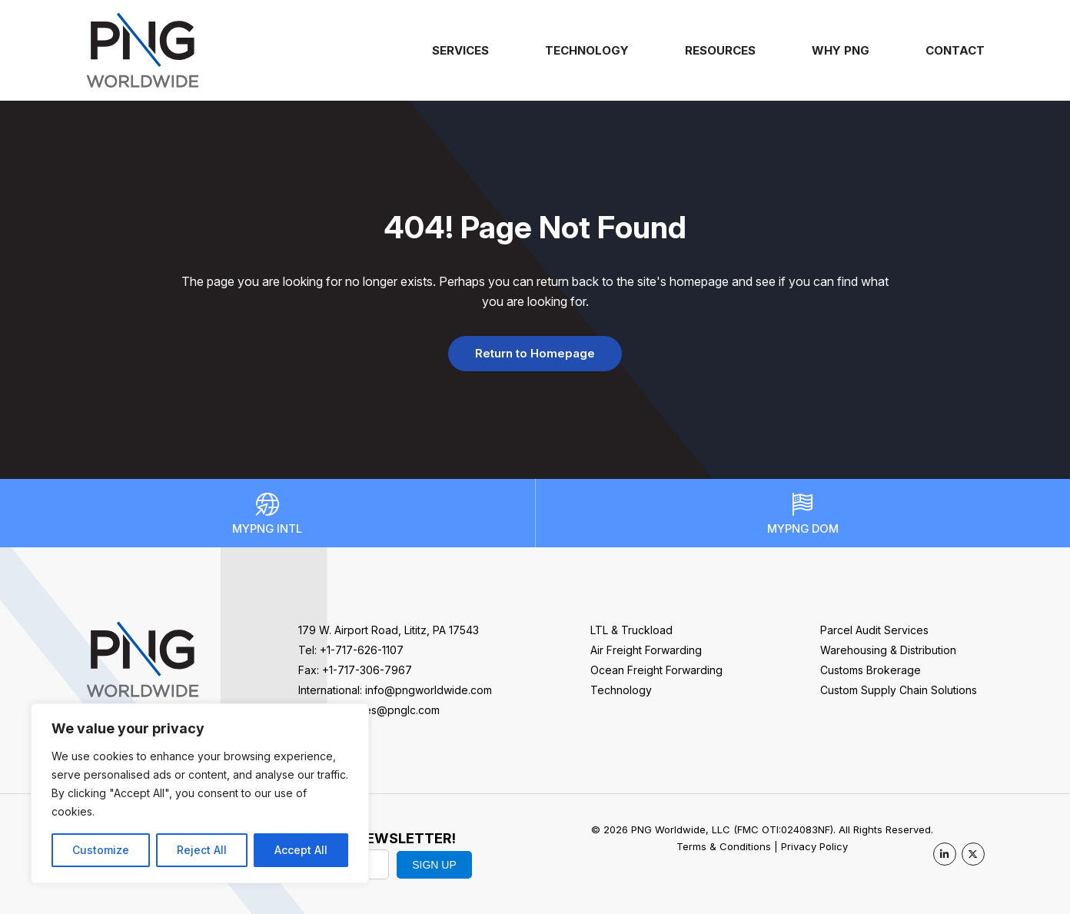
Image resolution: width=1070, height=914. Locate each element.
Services (460, 50)
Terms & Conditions (723, 846)
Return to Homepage (535, 353)
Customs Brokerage (870, 669)
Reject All (202, 849)
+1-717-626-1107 (362, 649)
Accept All (300, 849)
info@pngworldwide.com (428, 689)
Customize (100, 849)
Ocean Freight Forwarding (656, 669)
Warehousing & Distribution (888, 649)
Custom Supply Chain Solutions (898, 689)
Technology (587, 50)
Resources (720, 50)
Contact (955, 50)
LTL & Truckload (631, 629)
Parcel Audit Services (874, 629)
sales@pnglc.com (395, 709)
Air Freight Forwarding (646, 649)
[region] (200, 793)
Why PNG (840, 50)
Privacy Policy (814, 846)
